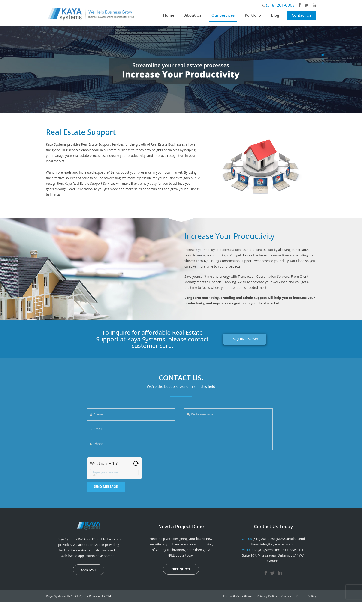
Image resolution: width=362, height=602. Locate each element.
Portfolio (253, 15)
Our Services (223, 15)
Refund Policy (306, 596)
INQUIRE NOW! (244, 339)
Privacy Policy (267, 596)
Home (168, 15)
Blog (275, 15)
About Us (192, 15)
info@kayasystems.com (277, 544)
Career (286, 596)
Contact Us (301, 15)
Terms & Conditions (238, 596)
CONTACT (88, 569)
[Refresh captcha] (136, 463)
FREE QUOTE (181, 569)
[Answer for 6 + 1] (114, 472)
